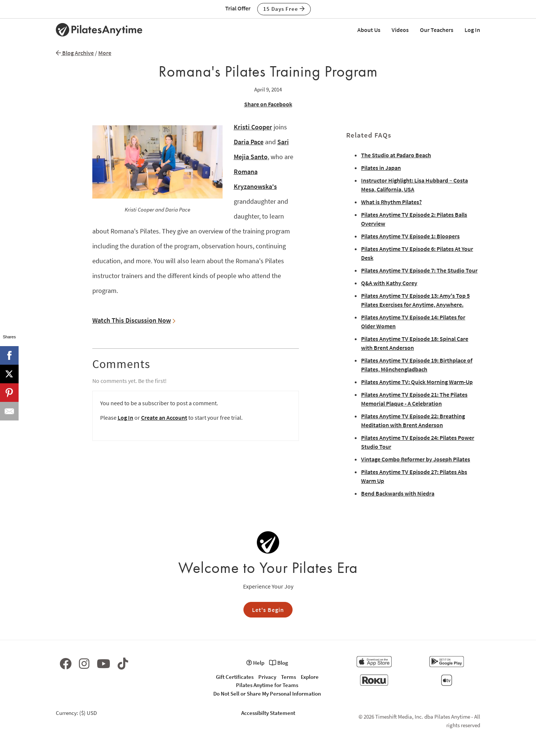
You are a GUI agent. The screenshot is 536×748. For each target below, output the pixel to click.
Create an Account (164, 417)
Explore (310, 676)
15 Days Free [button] (284, 8)
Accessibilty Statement (268, 712)
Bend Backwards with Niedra (397, 493)
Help (255, 662)
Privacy (267, 676)
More (104, 53)
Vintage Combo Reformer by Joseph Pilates (415, 459)
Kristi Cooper (253, 127)
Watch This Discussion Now (133, 320)
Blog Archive (75, 53)
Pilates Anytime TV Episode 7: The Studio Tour (419, 270)
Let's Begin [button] (268, 609)
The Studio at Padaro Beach (396, 155)
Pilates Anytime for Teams (267, 685)
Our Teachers (436, 29)
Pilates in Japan (381, 167)
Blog (278, 662)
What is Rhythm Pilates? (391, 202)
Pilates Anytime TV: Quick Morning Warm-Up (417, 382)
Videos (400, 29)
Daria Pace (249, 142)
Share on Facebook (268, 104)
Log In (472, 29)
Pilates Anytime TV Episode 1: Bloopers (410, 236)
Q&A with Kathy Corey (389, 283)
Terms (288, 676)
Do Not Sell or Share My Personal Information (267, 693)
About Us (368, 29)
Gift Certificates (234, 676)
